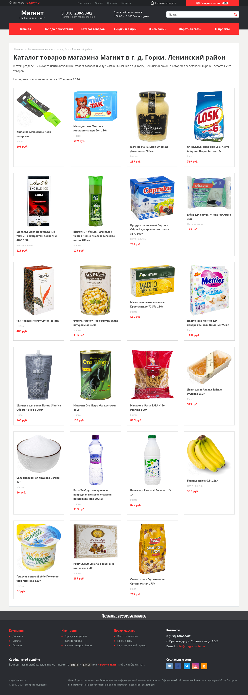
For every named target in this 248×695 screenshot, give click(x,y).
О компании (84, 3)
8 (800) (76, 13)
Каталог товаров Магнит (78, 645)
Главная (25, 29)
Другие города (73, 641)
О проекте (222, 29)
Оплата (99, 3)
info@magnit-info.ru (191, 646)
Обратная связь (190, 29)
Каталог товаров (93, 29)
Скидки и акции (212, 3)
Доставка (112, 3)
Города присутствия (59, 29)
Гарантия (126, 3)
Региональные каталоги (41, 49)
